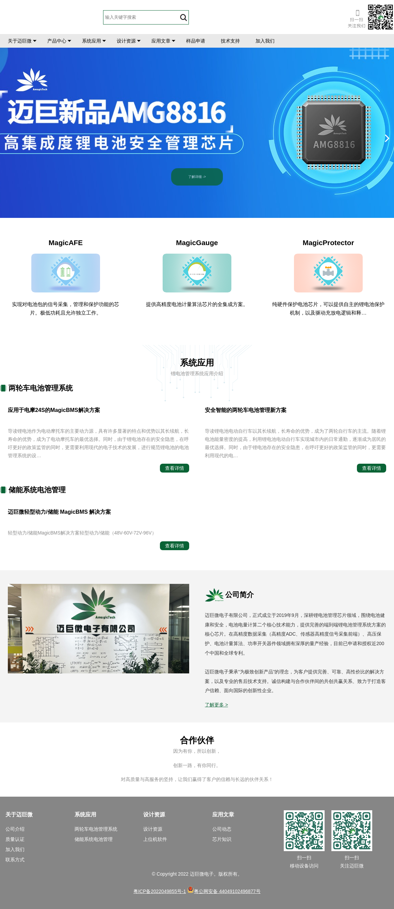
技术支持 (230, 41)
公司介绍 (14, 829)
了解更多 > (216, 704)
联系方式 (14, 859)
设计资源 (126, 41)
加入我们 (265, 41)
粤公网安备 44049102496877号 (224, 891)
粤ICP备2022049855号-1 (159, 891)
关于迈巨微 (20, 41)
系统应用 (91, 41)
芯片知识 (221, 839)
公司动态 (221, 829)
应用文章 (160, 41)
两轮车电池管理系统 (96, 829)
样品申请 (195, 41)
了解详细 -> (197, 174)
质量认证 (14, 839)
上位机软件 (155, 839)
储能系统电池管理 (94, 839)
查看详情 (174, 468)
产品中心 (56, 41)
